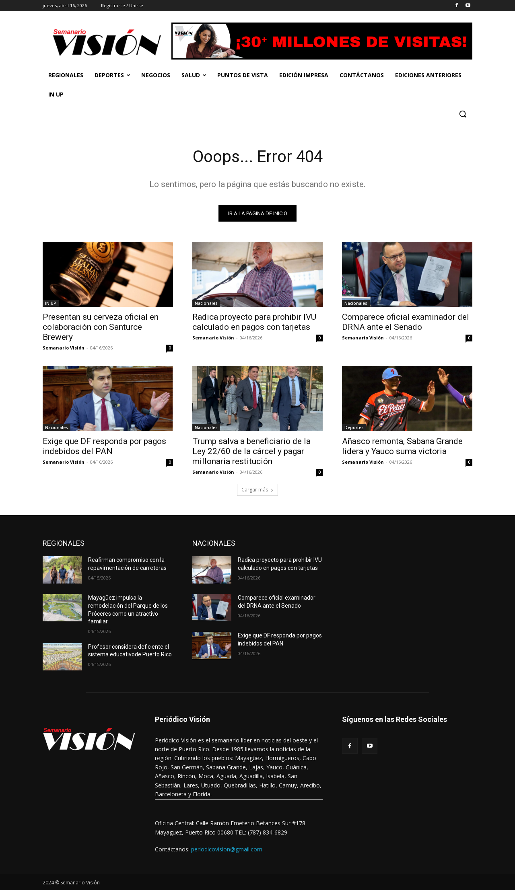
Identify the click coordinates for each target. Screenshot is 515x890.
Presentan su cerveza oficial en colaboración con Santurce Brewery (101, 327)
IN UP (50, 303)
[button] (462, 113)
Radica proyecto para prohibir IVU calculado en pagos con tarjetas (254, 322)
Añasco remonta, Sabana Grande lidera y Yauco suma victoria (402, 446)
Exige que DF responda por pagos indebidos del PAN (104, 446)
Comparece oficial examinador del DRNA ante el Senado (405, 322)
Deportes (354, 427)
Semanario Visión (63, 348)
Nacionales (206, 303)
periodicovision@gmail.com (226, 849)
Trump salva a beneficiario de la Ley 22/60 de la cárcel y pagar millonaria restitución (251, 451)
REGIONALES (63, 543)
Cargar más (257, 489)
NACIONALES (213, 543)
